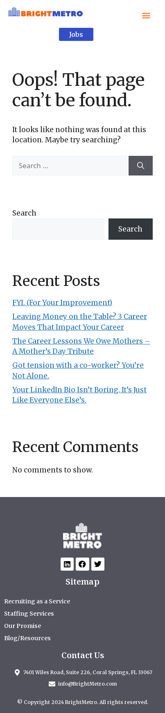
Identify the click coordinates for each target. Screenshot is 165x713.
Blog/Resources (27, 638)
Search (24, 213)
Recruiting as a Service (37, 601)
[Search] (141, 165)
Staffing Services (29, 613)
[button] (146, 15)
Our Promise (22, 626)
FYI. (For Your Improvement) (62, 302)
